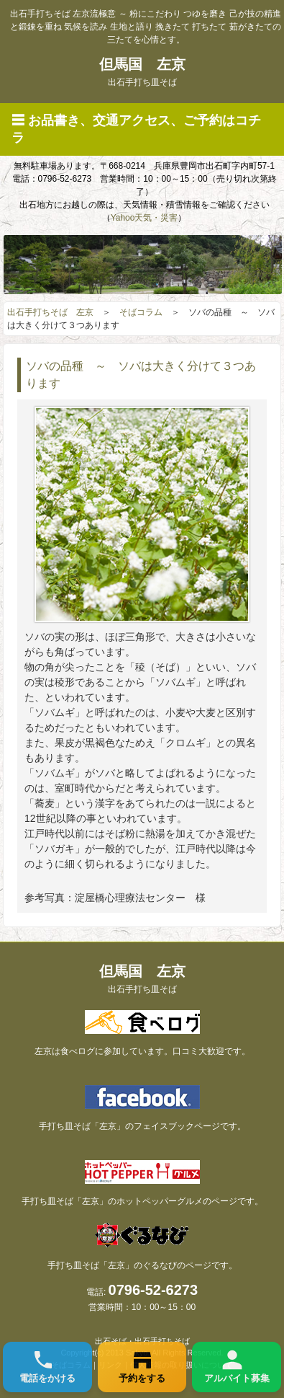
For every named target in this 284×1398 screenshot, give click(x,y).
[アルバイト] (236, 1367)
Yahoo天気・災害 (144, 218)
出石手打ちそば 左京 (50, 312)
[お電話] (47, 1367)
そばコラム (140, 312)
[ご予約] (142, 1367)
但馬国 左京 (142, 71)
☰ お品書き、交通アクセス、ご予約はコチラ (136, 129)
